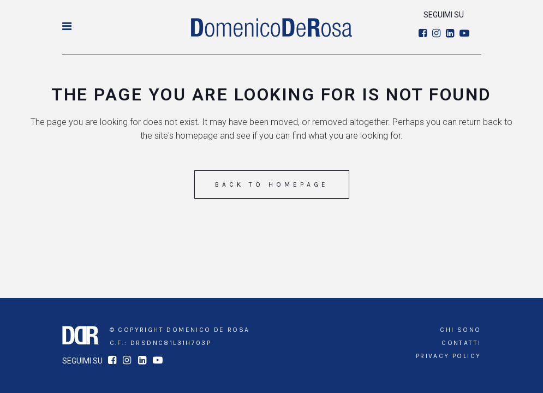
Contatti (461, 343)
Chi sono (460, 330)
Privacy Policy (448, 356)
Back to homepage (272, 184)
